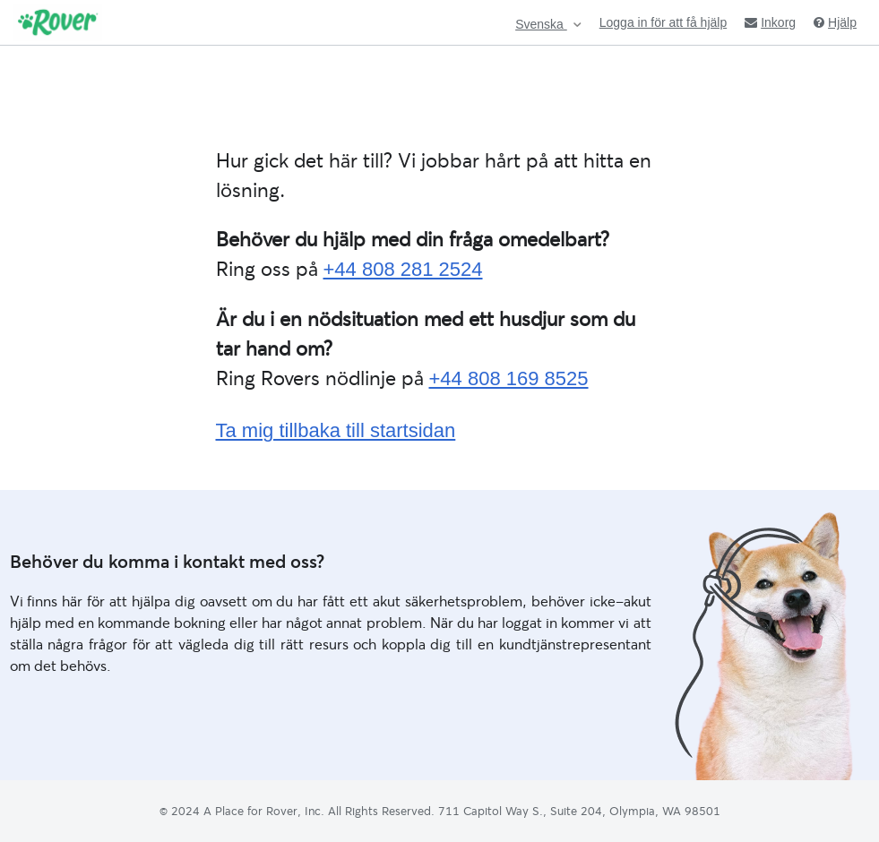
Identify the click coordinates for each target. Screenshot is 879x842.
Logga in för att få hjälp (663, 22)
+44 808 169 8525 (509, 378)
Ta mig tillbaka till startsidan (336, 430)
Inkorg (770, 22)
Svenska (541, 24)
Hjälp (835, 22)
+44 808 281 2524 (403, 269)
